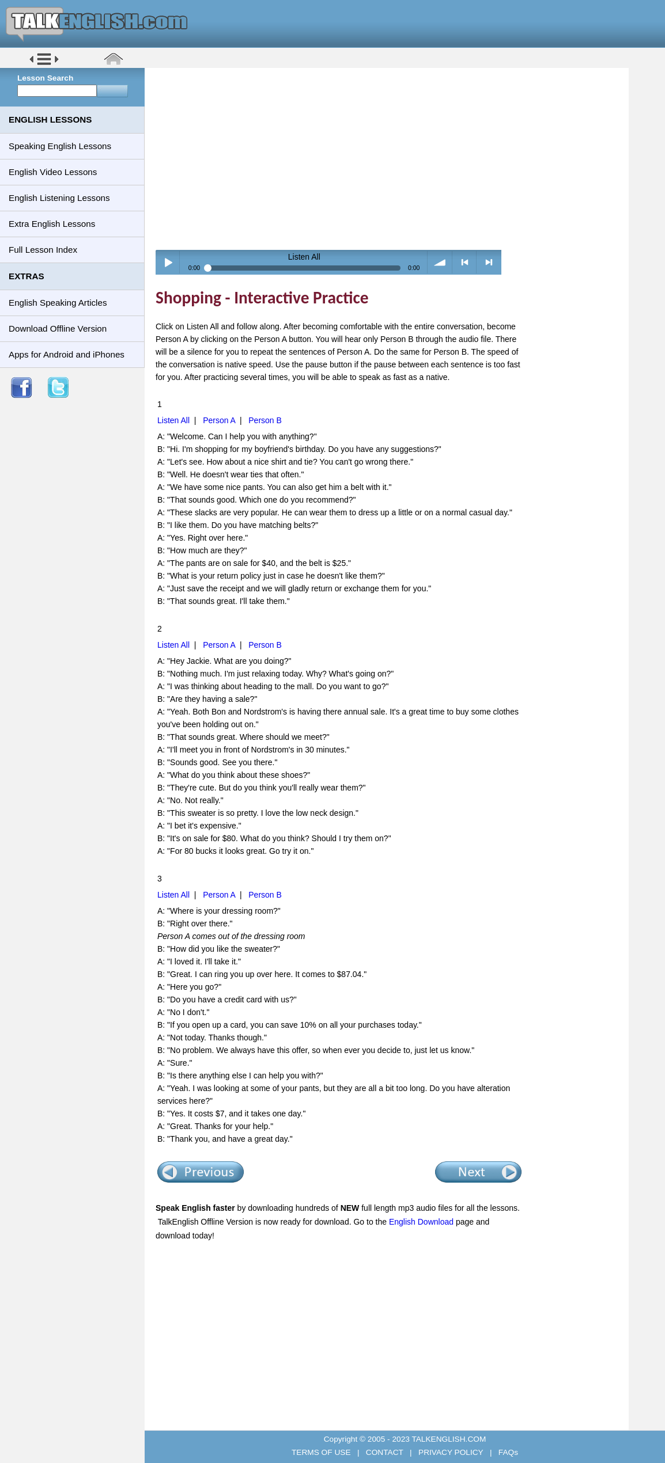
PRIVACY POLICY (450, 1452)
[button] (44, 64)
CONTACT (384, 1452)
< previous (465, 262)
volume (440, 262)
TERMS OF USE (322, 1452)
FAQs (507, 1452)
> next (489, 262)
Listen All (173, 420)
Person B (265, 420)
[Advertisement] (391, 158)
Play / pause (168, 262)
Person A (219, 420)
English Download (421, 1221)
